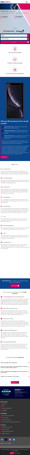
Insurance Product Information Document (11, 421)
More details (17, 453)
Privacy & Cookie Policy (7, 408)
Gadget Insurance (5, 433)
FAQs (3, 406)
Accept (12, 453)
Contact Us (4, 404)
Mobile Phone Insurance (7, 427)
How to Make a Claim (6, 419)
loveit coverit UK (5, 443)
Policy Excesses (5, 417)
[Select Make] (15, 35)
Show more (4, 157)
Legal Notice (4, 410)
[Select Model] (15, 39)
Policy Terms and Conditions (8, 415)
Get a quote (14, 42)
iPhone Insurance (5, 429)
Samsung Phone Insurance (7, 431)
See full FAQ (14, 382)
